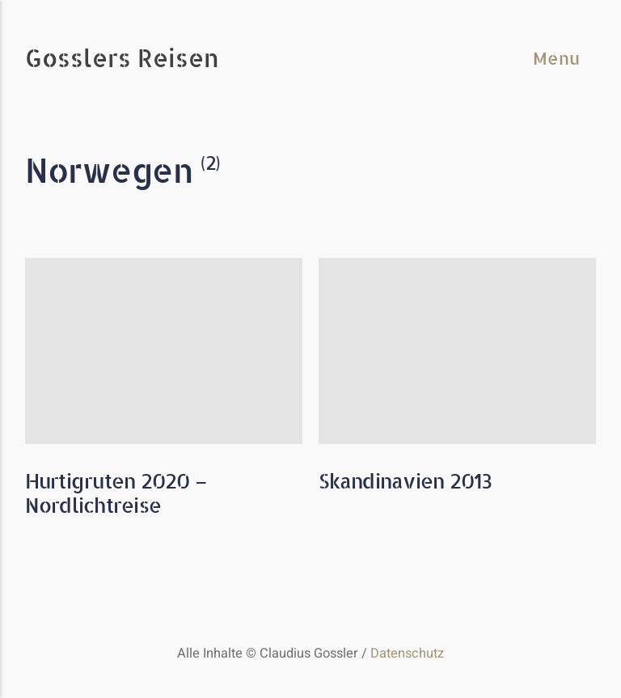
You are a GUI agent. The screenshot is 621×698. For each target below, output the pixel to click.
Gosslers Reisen (122, 59)
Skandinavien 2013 (405, 480)
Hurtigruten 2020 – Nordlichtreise (116, 492)
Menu (556, 58)
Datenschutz (407, 653)
